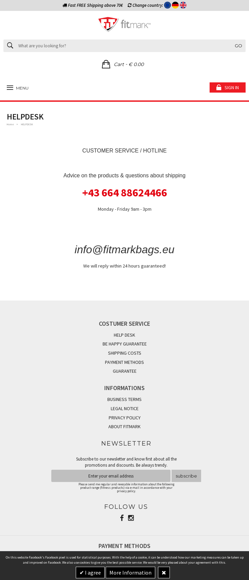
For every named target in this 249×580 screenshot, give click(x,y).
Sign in (232, 87)
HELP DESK (124, 335)
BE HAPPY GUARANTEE (125, 344)
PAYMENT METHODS (124, 362)
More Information (130, 572)
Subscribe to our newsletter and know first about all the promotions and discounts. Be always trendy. (126, 462)
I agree (92, 572)
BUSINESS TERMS (124, 399)
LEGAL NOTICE (125, 408)
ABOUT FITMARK (124, 426)
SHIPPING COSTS (124, 353)
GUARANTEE (125, 371)
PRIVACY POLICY (125, 418)
